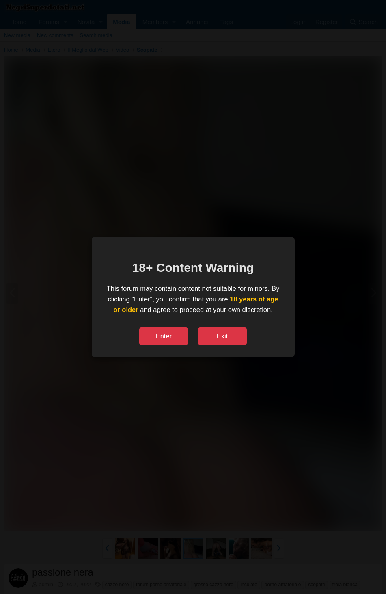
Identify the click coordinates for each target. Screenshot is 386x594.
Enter (164, 336)
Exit (222, 336)
